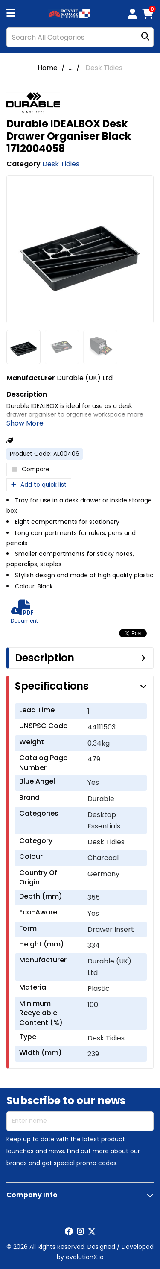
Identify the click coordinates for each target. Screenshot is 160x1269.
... (71, 68)
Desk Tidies (103, 68)
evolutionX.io (85, 1257)
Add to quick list (39, 485)
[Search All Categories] (80, 37)
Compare (30, 469)
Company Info (32, 1195)
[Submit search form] (145, 37)
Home (48, 68)
